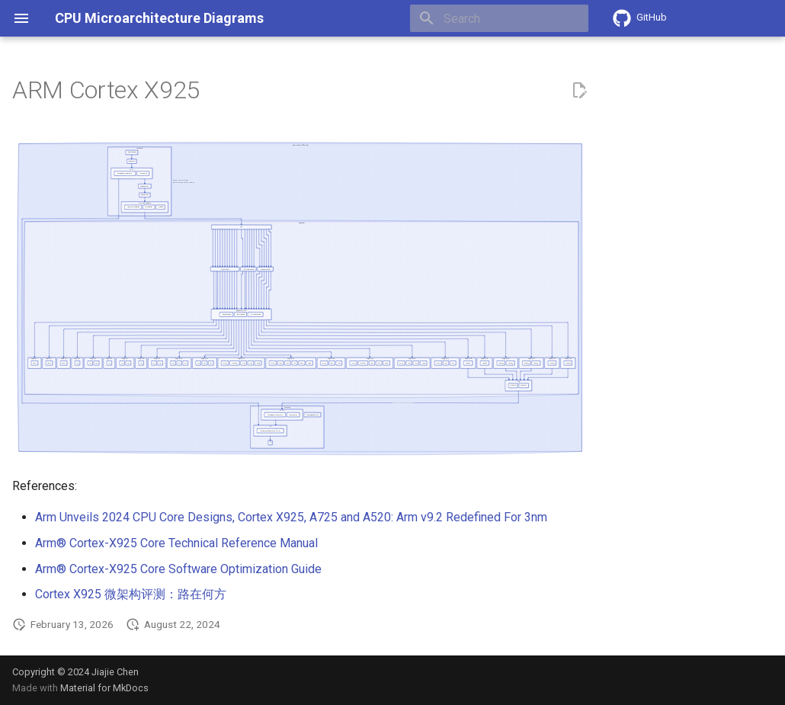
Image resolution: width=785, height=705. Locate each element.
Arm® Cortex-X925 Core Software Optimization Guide (178, 569)
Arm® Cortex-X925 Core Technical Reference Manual (176, 543)
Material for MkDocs (104, 688)
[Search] (499, 18)
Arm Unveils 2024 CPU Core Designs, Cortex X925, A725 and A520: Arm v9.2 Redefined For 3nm (291, 517)
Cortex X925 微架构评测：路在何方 (130, 594)
